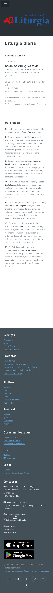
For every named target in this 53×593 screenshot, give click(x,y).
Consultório (8, 421)
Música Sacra (9, 346)
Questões (7, 417)
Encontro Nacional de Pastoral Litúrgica (20, 367)
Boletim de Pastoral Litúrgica (16, 364)
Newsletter (11, 458)
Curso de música (11, 361)
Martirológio (9, 393)
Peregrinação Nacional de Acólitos (18, 370)
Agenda (7, 387)
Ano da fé (8, 396)
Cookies (7, 470)
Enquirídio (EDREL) (11, 437)
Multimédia (8, 403)
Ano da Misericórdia (12, 400)
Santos (6, 390)
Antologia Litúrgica (12, 440)
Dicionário (8, 414)
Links (8, 455)
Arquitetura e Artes (12, 349)
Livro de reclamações (39, 571)
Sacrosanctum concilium (14, 443)
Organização (9, 340)
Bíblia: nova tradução (13, 373)
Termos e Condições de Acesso (17, 473)
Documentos (9, 424)
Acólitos (7, 343)
